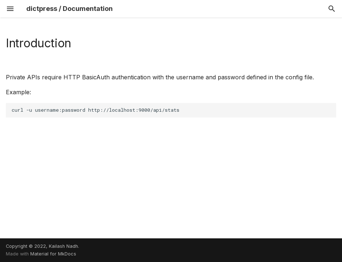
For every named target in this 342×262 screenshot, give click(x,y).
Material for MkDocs (53, 254)
